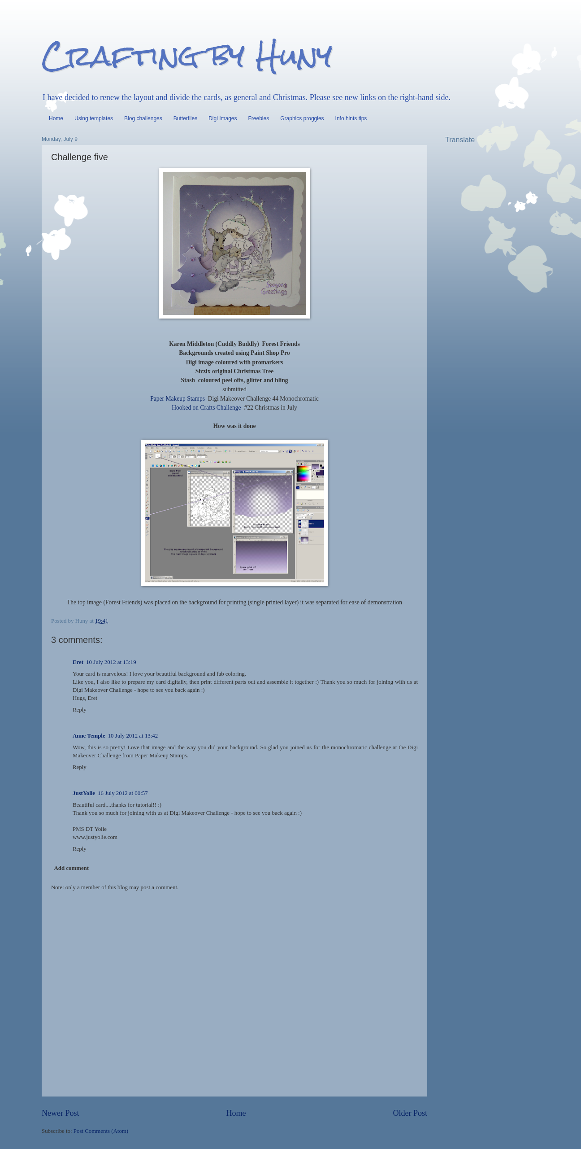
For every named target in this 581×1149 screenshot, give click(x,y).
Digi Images (222, 118)
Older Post (410, 1113)
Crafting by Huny (187, 55)
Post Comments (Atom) (101, 1131)
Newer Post (60, 1113)
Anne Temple (89, 736)
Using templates (93, 118)
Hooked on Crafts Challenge (206, 407)
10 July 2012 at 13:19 (111, 662)
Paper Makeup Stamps (177, 398)
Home (56, 118)
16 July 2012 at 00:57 (123, 793)
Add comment (71, 868)
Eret (78, 662)
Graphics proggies (302, 118)
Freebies (258, 118)
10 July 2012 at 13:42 (133, 736)
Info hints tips (351, 118)
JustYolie (84, 793)
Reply (80, 710)
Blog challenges (143, 118)
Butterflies (185, 118)
